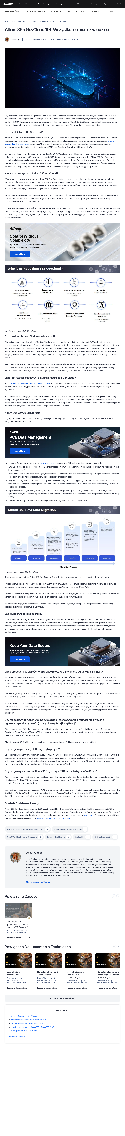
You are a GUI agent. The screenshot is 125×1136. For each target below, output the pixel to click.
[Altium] (8, 4)
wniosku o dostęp (48, 461)
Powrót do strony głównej (64, 1004)
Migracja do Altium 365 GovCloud (24, 1036)
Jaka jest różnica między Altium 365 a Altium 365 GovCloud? (47, 377)
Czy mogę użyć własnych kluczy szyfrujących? (38, 746)
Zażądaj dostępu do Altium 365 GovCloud (55, 816)
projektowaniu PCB (34, 11)
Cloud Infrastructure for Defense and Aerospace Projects (29, 827)
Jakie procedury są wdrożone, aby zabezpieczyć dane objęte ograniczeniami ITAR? (62, 669)
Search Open (105, 4)
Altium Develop (43, 4)
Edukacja (95, 4)
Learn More (17, 253)
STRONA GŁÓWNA (12, 11)
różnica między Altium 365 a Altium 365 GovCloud (33, 382)
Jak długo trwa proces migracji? (27, 612)
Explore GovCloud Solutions (64, 834)
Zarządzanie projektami (60, 11)
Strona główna (10, 21)
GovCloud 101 (91, 834)
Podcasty (81, 11)
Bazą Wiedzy (89, 812)
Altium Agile (59, 4)
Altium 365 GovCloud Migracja (26, 412)
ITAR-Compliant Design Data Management (78, 827)
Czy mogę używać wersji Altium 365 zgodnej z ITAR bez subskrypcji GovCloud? (60, 768)
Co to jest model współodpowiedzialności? (34, 335)
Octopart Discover (26, 4)
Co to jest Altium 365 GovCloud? (27, 132)
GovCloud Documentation (17, 842)
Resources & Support (77, 4)
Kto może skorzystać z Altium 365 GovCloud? (36, 173)
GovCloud (21, 21)
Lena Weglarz (16, 39)
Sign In (119, 4)
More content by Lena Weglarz (38, 887)
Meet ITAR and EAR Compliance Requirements (25, 834)
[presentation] (118, 952)
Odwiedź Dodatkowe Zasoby (24, 800)
